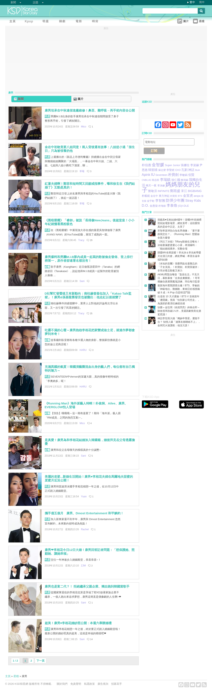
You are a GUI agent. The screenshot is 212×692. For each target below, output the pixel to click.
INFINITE (164, 191)
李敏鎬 (183, 174)
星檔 (16, 676)
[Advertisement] (173, 363)
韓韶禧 (153, 170)
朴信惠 (146, 165)
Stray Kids (193, 200)
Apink (146, 174)
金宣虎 (188, 195)
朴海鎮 (162, 205)
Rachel (85, 529)
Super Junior (172, 165)
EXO (178, 170)
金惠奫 (154, 205)
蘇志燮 (162, 170)
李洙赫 (161, 185)
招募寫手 (116, 683)
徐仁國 (175, 179)
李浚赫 (194, 165)
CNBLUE (146, 180)
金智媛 (158, 164)
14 (91, 639)
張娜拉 (185, 165)
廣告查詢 (103, 683)
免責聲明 (75, 683)
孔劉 (184, 170)
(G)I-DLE (183, 205)
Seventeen (161, 175)
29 (91, 240)
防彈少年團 (175, 200)
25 (91, 313)
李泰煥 (172, 205)
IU (153, 175)
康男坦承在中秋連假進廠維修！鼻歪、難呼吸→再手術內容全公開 (90, 110)
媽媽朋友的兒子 (171, 187)
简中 (202, 2)
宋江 (184, 191)
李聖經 (170, 170)
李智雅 (160, 200)
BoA (197, 170)
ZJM (83, 565)
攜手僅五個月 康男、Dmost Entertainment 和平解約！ (84, 513)
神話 (191, 170)
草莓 (82, 171)
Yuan (84, 496)
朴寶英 (173, 196)
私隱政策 (89, 683)
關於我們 (62, 683)
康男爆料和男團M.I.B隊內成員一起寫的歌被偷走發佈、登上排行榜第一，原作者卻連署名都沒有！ (89, 259)
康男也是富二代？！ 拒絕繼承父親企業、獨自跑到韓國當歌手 (87, 586)
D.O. (145, 205)
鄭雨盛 (175, 191)
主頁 (8, 676)
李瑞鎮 (165, 179)
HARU (83, 350)
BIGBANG (194, 191)
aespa (197, 195)
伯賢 (191, 174)
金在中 (154, 195)
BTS (180, 196)
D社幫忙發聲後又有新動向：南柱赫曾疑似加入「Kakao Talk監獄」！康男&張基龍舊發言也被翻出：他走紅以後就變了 (88, 295)
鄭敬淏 (152, 191)
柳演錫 (184, 180)
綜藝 (47, 266)
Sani (82, 281)
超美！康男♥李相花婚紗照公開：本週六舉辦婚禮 (78, 623)
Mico (83, 126)
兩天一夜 (151, 185)
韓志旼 (155, 180)
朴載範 (146, 195)
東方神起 (164, 195)
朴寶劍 (173, 175)
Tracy (81, 240)
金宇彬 (150, 200)
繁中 (192, 2)
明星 (47, 116)
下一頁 (40, 660)
